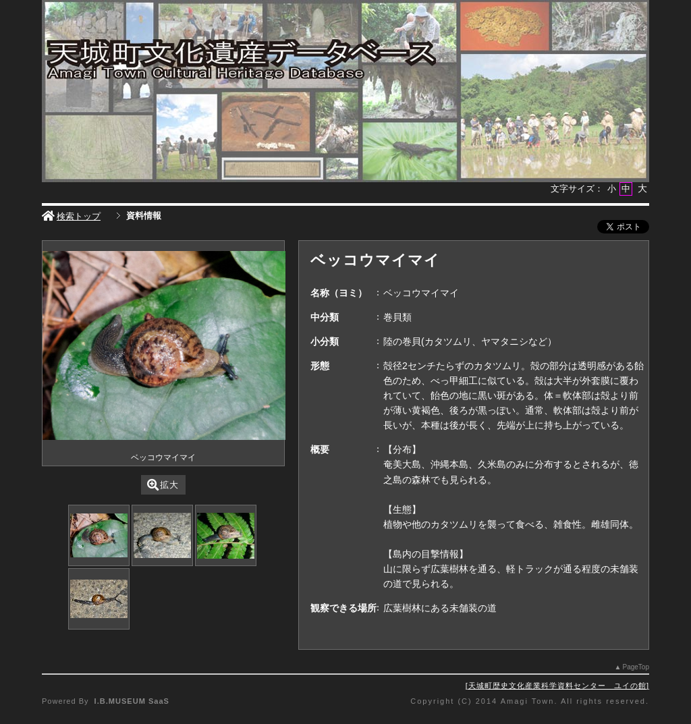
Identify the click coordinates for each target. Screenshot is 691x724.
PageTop (636, 667)
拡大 (163, 485)
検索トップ (71, 216)
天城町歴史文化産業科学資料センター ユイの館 (557, 685)
